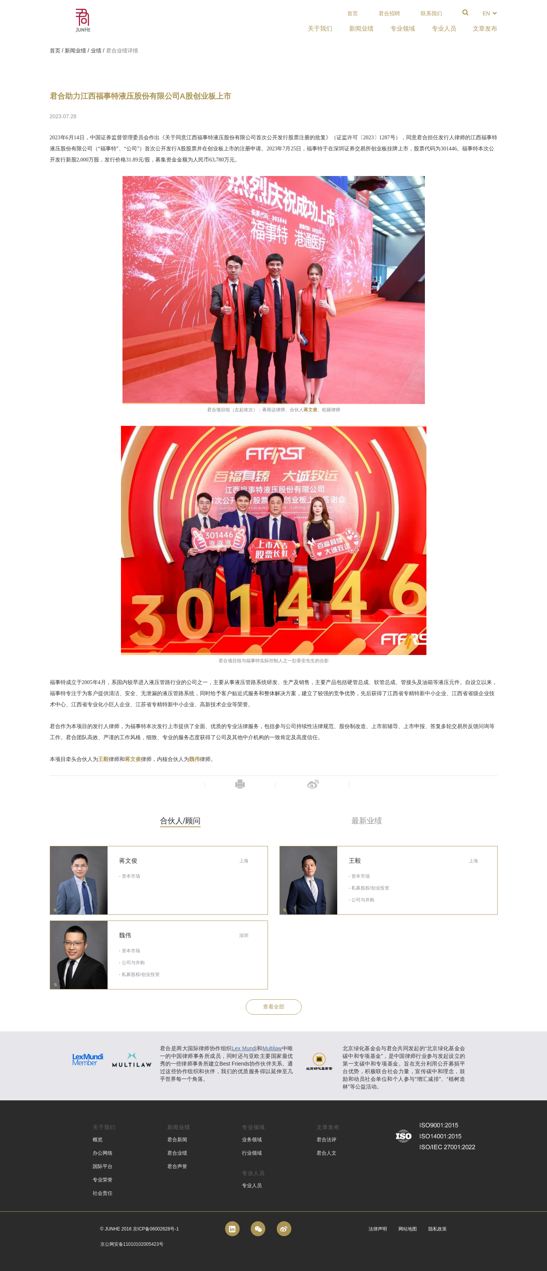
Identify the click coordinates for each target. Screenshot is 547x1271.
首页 (352, 13)
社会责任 (103, 1193)
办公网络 (103, 1153)
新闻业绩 (75, 50)
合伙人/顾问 (180, 820)
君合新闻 (177, 1139)
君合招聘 (389, 13)
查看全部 (273, 1007)
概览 (98, 1139)
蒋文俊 (310, 409)
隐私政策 (437, 1229)
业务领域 (252, 1139)
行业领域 (252, 1153)
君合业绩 (177, 1153)
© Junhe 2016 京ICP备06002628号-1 (139, 1229)
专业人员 (252, 1185)
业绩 (96, 50)
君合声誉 (177, 1166)
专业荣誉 (103, 1180)
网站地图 (407, 1229)
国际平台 (103, 1166)
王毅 (103, 759)
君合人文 (326, 1153)
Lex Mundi (244, 1048)
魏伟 (194, 759)
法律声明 (378, 1229)
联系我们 (431, 13)
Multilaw (272, 1048)
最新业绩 (366, 820)
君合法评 (326, 1139)
